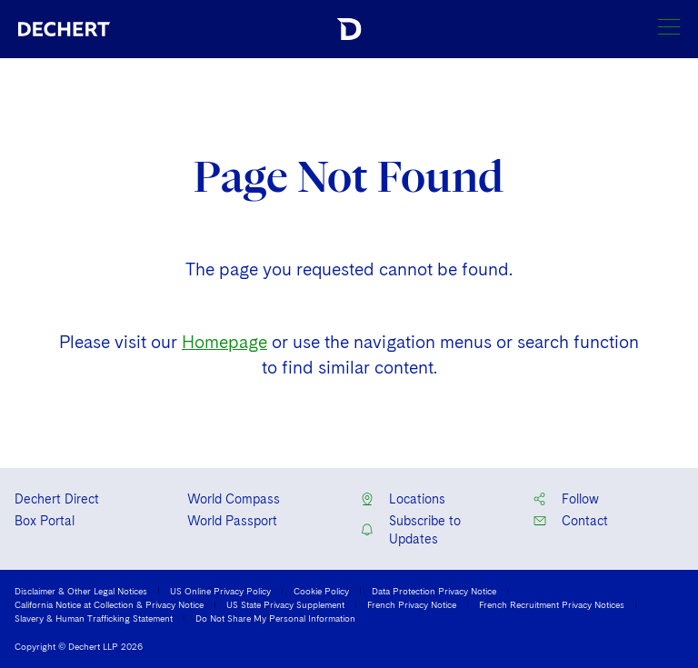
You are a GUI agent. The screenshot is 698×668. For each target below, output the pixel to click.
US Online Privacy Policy (220, 590)
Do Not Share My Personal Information (275, 618)
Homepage (224, 342)
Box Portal (45, 520)
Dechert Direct (57, 499)
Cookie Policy (321, 590)
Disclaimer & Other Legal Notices (81, 590)
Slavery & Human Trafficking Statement (94, 618)
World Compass (233, 499)
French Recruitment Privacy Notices (551, 604)
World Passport (232, 520)
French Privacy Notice (411, 604)
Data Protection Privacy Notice (434, 590)
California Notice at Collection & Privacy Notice (109, 604)
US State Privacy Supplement (285, 604)
